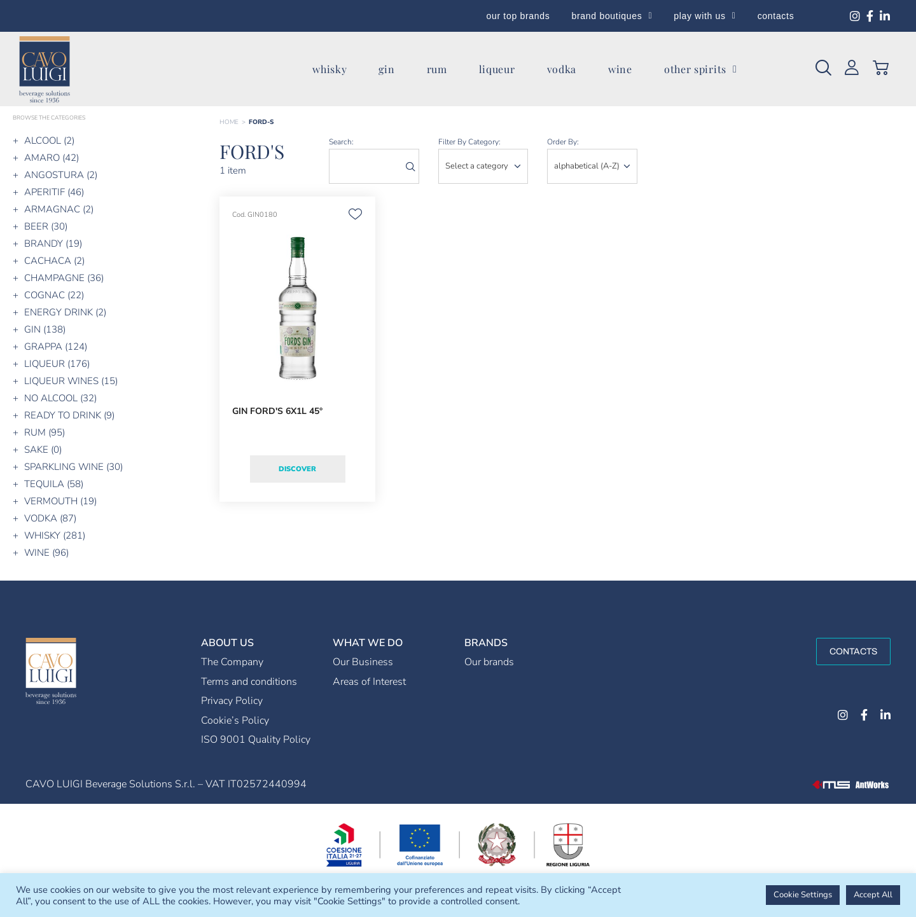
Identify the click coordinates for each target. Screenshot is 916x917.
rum (437, 69)
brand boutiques (612, 16)
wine (620, 69)
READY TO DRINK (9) (69, 415)
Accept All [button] (873, 894)
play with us (704, 16)
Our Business (363, 662)
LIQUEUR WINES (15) (71, 381)
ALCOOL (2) (49, 140)
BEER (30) (45, 226)
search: (341, 142)
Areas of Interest (369, 682)
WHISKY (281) (54, 535)
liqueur (497, 69)
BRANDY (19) (53, 243)
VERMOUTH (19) (60, 501)
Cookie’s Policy (235, 720)
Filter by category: (469, 142)
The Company (232, 662)
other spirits (700, 69)
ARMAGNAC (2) (59, 209)
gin (386, 69)
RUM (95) (44, 432)
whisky (329, 69)
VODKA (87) (50, 518)
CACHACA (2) (54, 260)
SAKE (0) (43, 449)
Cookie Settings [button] (803, 894)
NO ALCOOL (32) (60, 398)
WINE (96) (46, 552)
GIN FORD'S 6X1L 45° (277, 411)
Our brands (489, 662)
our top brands (518, 16)
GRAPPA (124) (55, 346)
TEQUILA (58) (53, 484)
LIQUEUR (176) (57, 363)
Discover (297, 469)
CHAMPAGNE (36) (64, 278)
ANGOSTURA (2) (60, 175)
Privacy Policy (232, 701)
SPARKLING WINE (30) (73, 466)
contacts (776, 16)
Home (229, 122)
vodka (562, 69)
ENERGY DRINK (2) (65, 312)
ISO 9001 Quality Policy (255, 740)
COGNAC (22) (54, 295)
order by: (563, 142)
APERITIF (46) (54, 192)
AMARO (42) (51, 157)
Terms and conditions (249, 682)
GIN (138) (45, 329)
